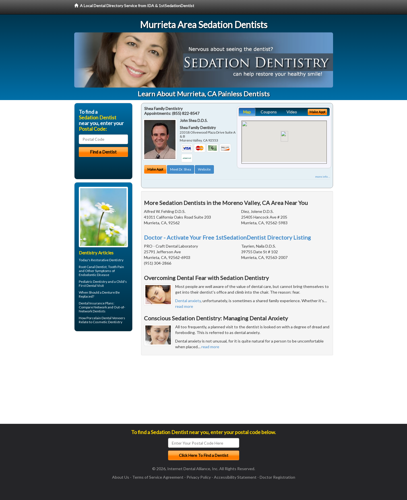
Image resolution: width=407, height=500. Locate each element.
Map (247, 111)
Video (291, 111)
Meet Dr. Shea (180, 169)
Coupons (269, 111)
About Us (120, 477)
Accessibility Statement (235, 477)
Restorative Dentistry (107, 260)
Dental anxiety (188, 300)
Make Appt (155, 169)
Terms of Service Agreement (157, 477)
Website (204, 169)
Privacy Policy (199, 477)
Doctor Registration (277, 477)
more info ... (322, 176)
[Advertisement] (103, 379)
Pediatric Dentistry (93, 281)
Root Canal (87, 267)
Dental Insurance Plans (96, 303)
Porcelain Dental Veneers (105, 318)
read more (184, 306)
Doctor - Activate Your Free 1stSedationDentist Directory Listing (227, 237)
